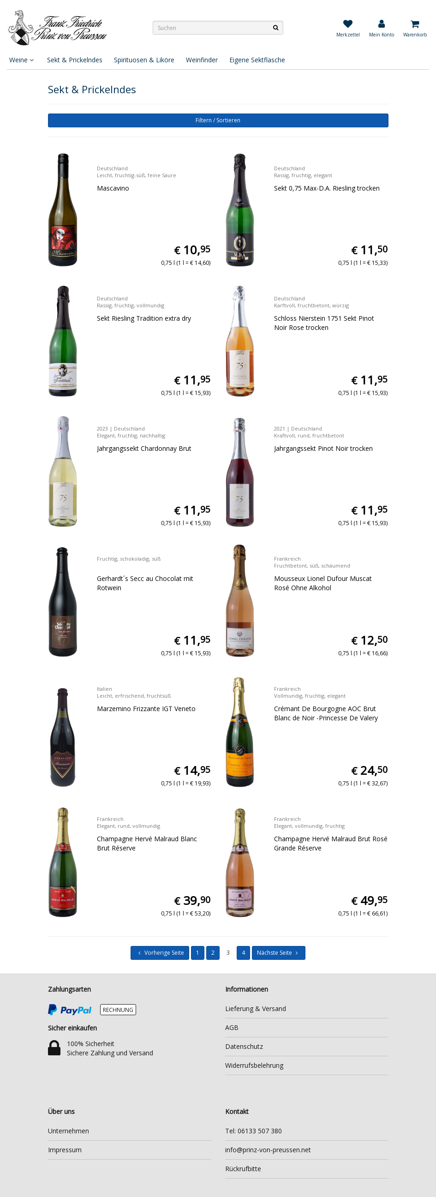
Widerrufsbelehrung (254, 1065)
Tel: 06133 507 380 (253, 1130)
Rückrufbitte (243, 1168)
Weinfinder (202, 59)
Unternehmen (68, 1130)
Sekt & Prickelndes (74, 59)
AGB (232, 1027)
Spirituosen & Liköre (144, 59)
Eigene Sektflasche (257, 59)
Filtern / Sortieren (218, 120)
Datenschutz (244, 1046)
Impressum (65, 1149)
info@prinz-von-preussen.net (268, 1149)
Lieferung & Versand (255, 1008)
